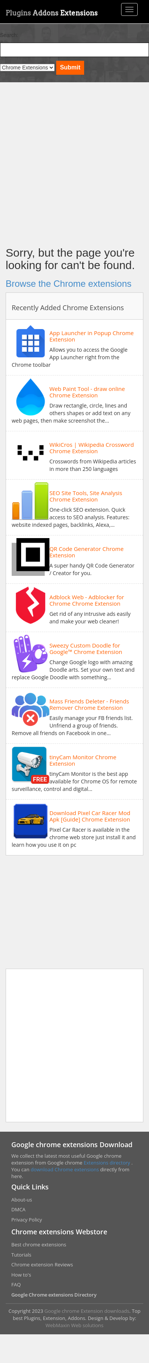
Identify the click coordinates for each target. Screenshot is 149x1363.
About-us (21, 1199)
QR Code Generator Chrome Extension (86, 552)
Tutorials (21, 1254)
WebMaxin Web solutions (74, 1325)
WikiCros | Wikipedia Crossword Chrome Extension (91, 448)
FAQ (16, 1284)
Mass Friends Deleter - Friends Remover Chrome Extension (89, 704)
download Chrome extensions (65, 1169)
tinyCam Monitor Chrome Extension (82, 760)
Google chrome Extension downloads (87, 1311)
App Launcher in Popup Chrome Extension (91, 336)
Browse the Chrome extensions (69, 283)
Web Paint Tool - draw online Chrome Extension (87, 392)
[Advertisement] (70, 162)
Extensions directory (108, 1162)
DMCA (18, 1209)
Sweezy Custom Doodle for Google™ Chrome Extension (85, 648)
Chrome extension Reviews (42, 1264)
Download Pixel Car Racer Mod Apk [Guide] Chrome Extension (89, 816)
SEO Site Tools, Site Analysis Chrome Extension (85, 496)
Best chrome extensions (38, 1244)
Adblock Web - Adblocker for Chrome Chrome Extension (86, 600)
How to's (21, 1274)
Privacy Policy (26, 1219)
